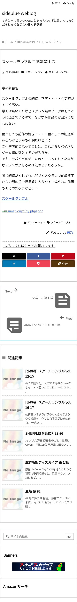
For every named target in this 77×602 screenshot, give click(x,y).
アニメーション (52, 42)
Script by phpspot (29, 210)
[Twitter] (14, 256)
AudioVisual (28, 42)
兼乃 (70, 232)
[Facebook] (38, 256)
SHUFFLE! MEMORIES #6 (44, 433)
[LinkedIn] (14, 263)
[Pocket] (38, 263)
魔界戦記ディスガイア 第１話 (47, 462)
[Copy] (63, 263)
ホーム (9, 42)
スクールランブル (58, 72)
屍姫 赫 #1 (33, 491)
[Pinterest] (63, 256)
